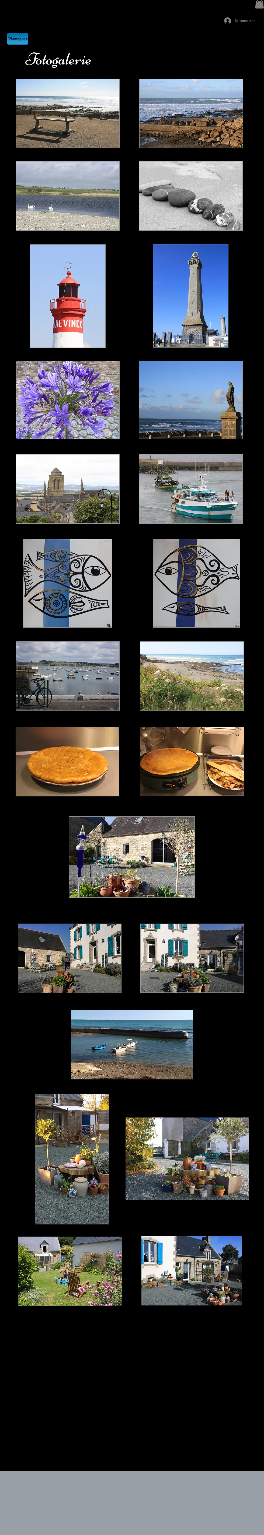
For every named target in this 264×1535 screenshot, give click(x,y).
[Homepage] (17, 39)
